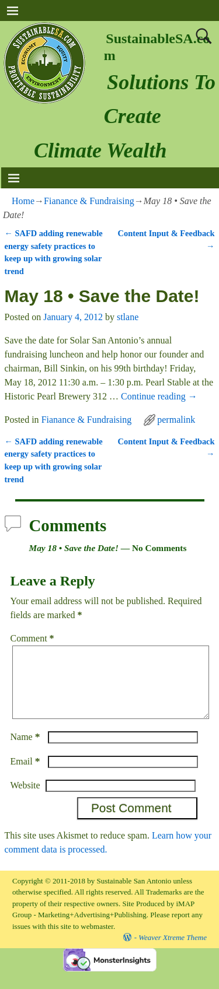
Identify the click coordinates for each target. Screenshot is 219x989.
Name (27, 751)
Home (23, 201)
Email (27, 775)
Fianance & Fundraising (89, 201)
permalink (176, 420)
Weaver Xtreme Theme (172, 951)
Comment (34, 638)
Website (25, 799)
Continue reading (159, 396)
